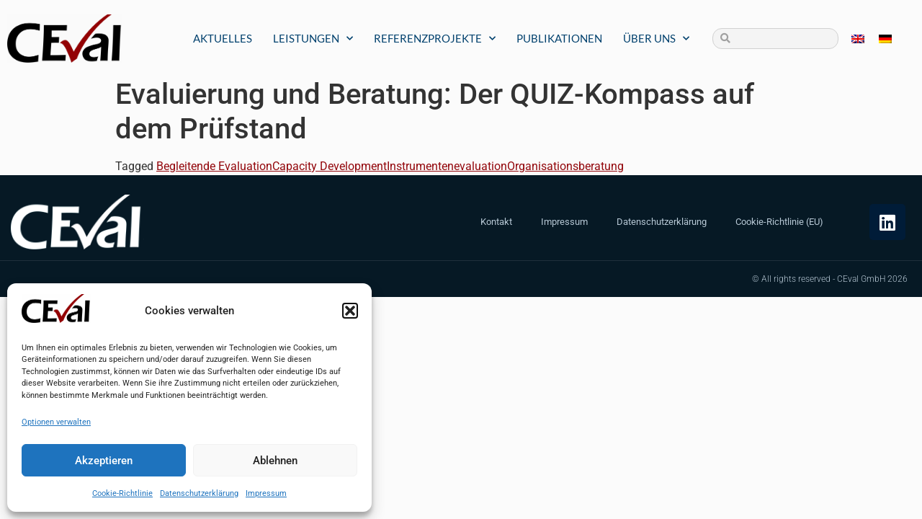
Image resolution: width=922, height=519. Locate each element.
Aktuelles (222, 38)
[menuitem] (858, 38)
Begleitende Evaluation (214, 166)
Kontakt (496, 221)
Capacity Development (329, 166)
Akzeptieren (104, 460)
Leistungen (313, 38)
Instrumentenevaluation (447, 166)
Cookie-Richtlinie (122, 493)
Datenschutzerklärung (199, 493)
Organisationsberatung (565, 166)
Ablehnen (275, 460)
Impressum (266, 493)
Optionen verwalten (56, 422)
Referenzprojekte (435, 38)
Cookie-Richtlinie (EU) (779, 221)
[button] (350, 310)
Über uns (656, 38)
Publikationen (559, 38)
